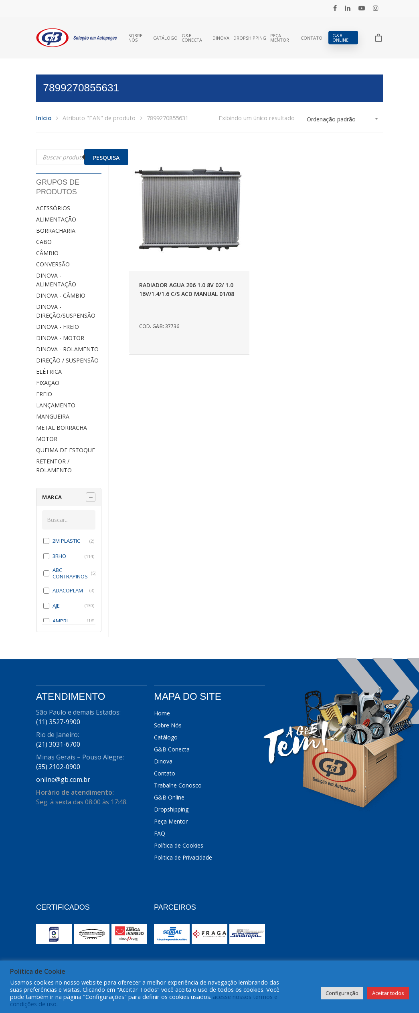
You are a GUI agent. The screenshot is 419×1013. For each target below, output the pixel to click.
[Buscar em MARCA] (68, 520)
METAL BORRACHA (61, 427)
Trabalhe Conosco (178, 785)
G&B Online (340, 37)
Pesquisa (106, 157)
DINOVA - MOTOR (60, 338)
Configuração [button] (342, 993)
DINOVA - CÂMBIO (60, 295)
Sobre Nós (135, 37)
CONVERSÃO (53, 264)
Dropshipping (249, 38)
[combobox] (343, 119)
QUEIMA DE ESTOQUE (65, 450)
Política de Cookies (178, 845)
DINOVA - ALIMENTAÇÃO (56, 280)
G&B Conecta (192, 37)
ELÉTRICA (49, 371)
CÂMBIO (47, 253)
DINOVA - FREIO (57, 326)
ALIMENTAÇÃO (56, 219)
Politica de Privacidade (183, 857)
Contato (311, 38)
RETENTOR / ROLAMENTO (54, 465)
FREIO (44, 394)
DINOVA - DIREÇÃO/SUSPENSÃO (65, 311)
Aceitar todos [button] (388, 993)
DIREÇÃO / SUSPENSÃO (67, 360)
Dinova (221, 38)
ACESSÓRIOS (53, 208)
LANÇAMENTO (55, 405)
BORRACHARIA (55, 230)
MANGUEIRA (52, 416)
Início (43, 118)
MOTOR (46, 439)
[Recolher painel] (90, 497)
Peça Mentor (279, 37)
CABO (44, 242)
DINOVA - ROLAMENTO (67, 349)
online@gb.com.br (63, 779)
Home (162, 713)
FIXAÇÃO (47, 383)
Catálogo (165, 38)
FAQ (159, 833)
